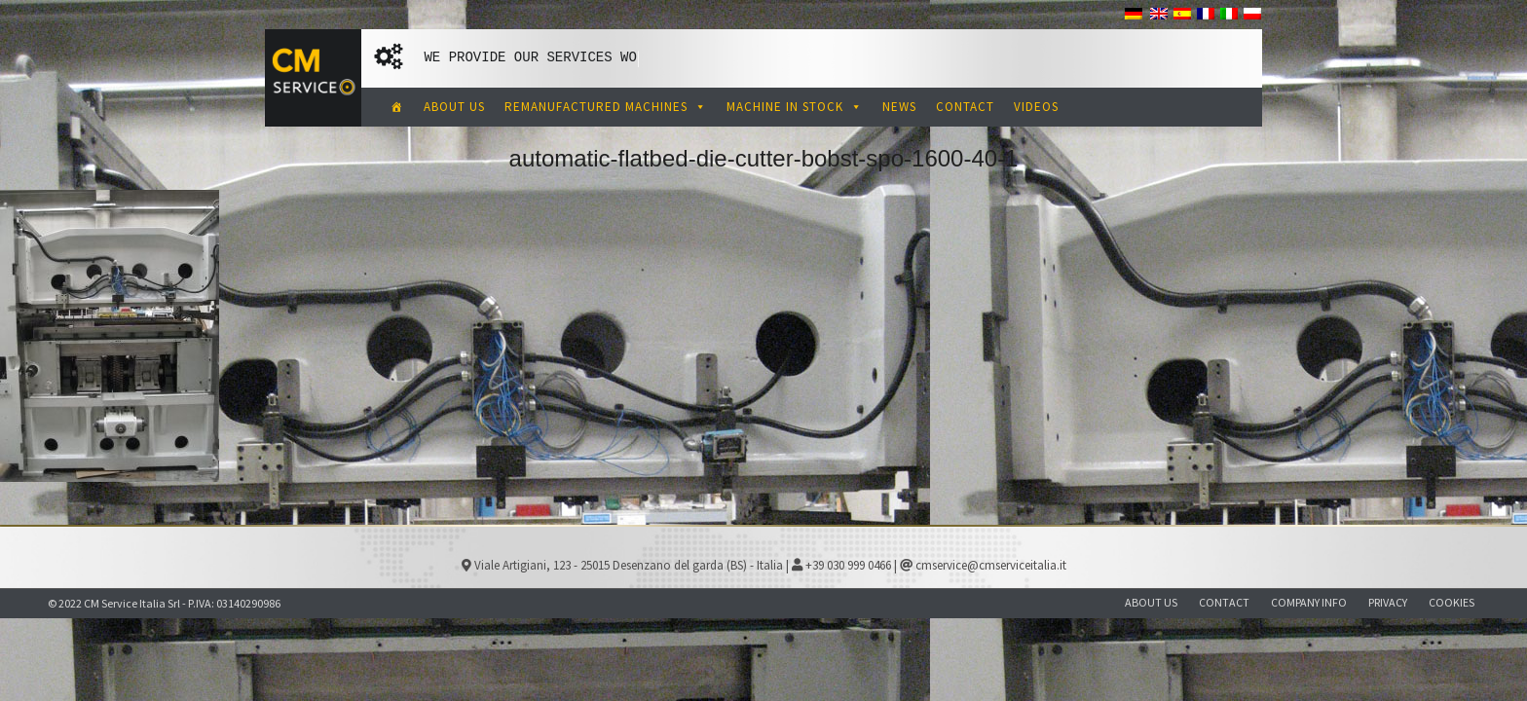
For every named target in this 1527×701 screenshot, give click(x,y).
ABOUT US (454, 106)
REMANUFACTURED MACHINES (605, 106)
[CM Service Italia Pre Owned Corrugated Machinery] (397, 107)
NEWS (899, 106)
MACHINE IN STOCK (794, 106)
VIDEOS (1036, 106)
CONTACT (965, 106)
